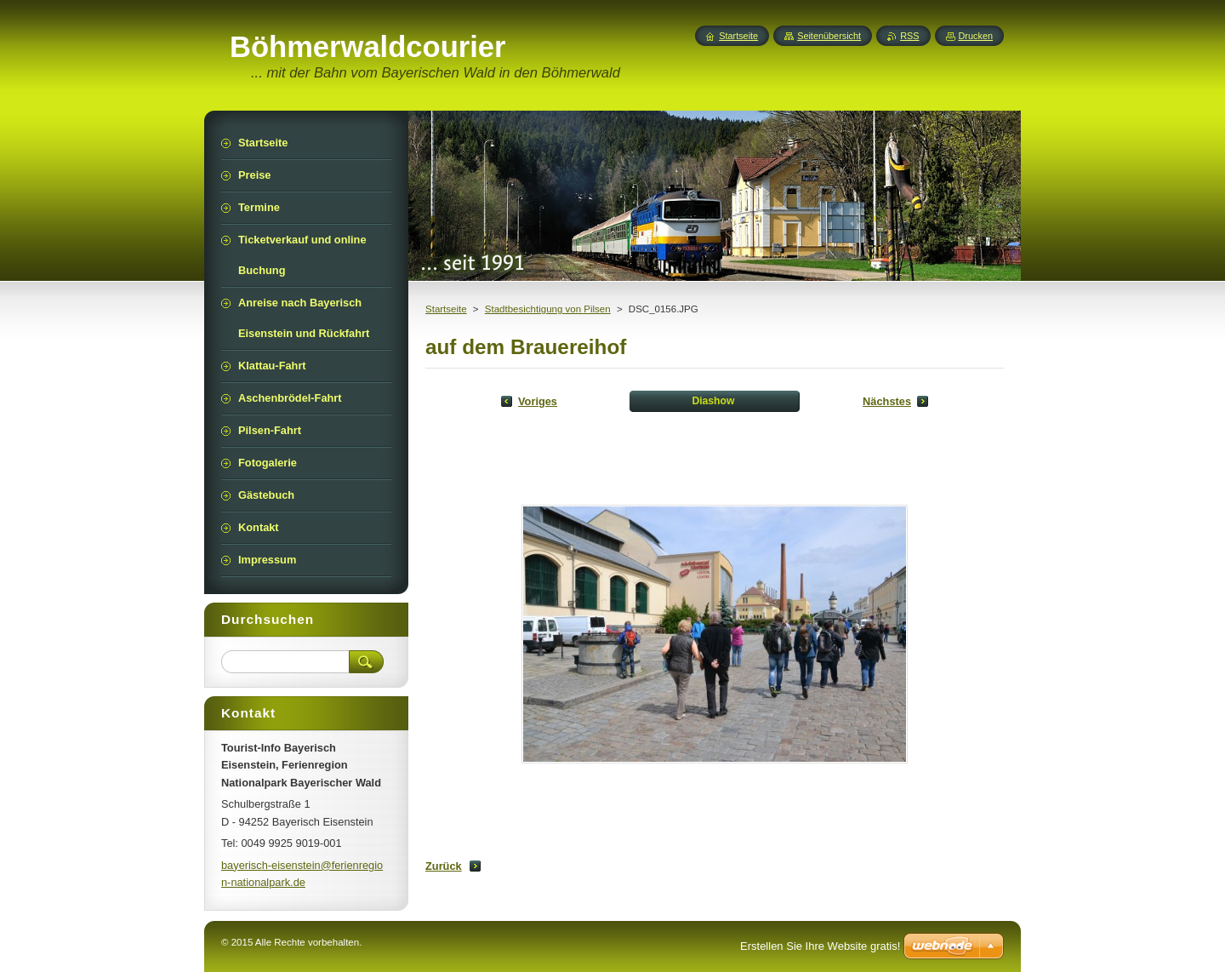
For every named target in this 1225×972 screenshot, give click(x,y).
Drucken (976, 36)
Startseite (446, 309)
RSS (909, 36)
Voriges (537, 401)
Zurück (443, 866)
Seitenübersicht (829, 36)
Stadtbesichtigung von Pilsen (548, 309)
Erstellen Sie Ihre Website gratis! (820, 946)
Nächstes (887, 401)
